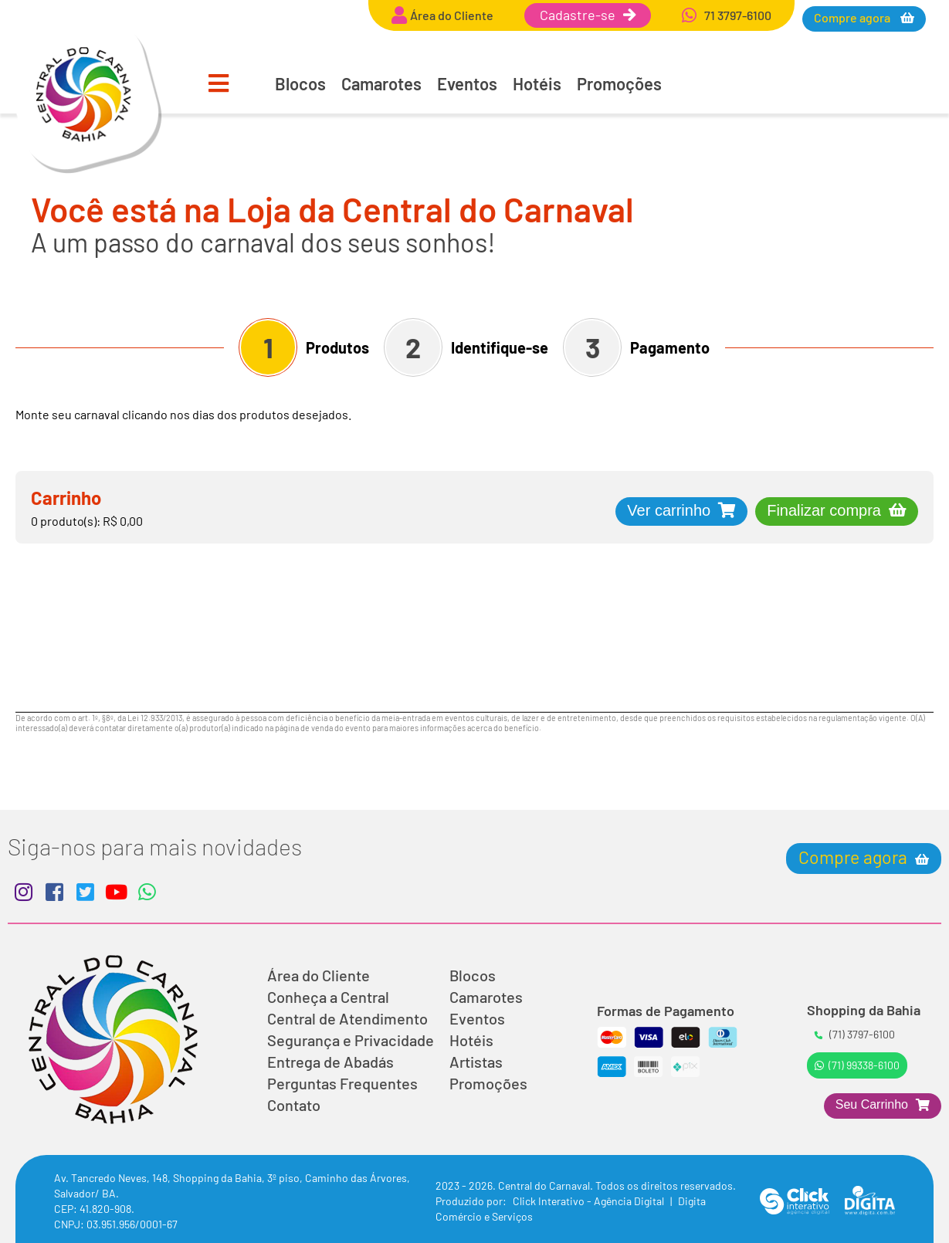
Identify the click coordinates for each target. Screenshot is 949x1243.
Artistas (476, 1061)
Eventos (467, 83)
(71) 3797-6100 (855, 1034)
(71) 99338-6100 (857, 1065)
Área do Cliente (318, 975)
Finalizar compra (824, 510)
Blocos (300, 83)
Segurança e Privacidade (350, 1040)
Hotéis (537, 83)
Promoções (619, 83)
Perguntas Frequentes (342, 1083)
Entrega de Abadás (330, 1061)
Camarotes (381, 83)
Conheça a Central (328, 996)
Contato (293, 1105)
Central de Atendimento (347, 1018)
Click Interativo (589, 1200)
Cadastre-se (587, 14)
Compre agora (853, 17)
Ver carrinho (668, 510)
